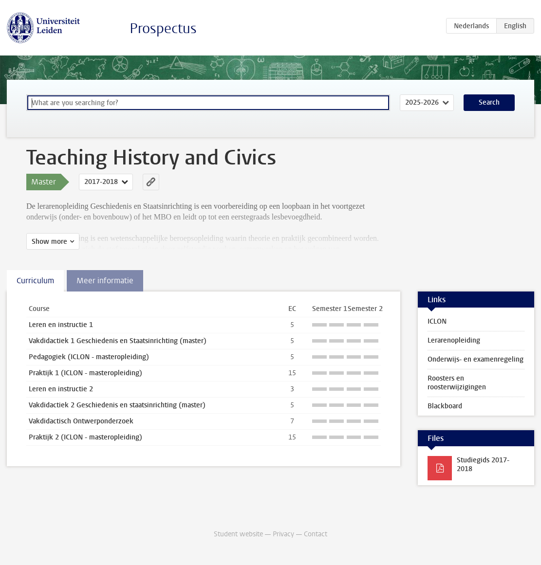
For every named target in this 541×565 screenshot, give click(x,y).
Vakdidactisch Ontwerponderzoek (81, 421)
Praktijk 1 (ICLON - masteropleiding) (85, 373)
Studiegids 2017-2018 (483, 465)
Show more (49, 241)
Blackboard (445, 406)
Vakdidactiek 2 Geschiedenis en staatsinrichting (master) (117, 405)
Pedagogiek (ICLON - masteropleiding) (89, 357)
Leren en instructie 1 (61, 324)
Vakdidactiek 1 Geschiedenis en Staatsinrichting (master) (117, 341)
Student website (238, 534)
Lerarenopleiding (454, 340)
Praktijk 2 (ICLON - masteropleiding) (85, 437)
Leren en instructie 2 (61, 389)
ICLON (437, 321)
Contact (315, 534)
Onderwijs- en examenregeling (475, 359)
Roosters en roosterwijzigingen (457, 383)
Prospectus (163, 28)
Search (489, 102)
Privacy (283, 534)
